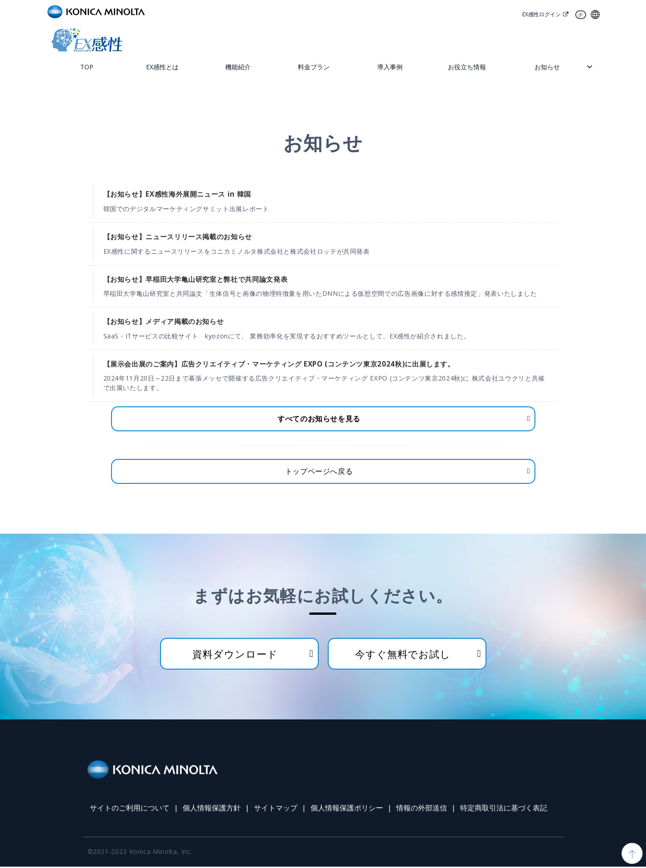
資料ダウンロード (557, 40)
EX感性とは (162, 67)
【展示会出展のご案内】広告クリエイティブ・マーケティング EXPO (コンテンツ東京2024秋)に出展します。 (279, 364)
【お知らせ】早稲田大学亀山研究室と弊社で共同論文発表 (195, 280)
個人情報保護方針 (212, 810)
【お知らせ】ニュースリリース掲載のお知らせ (177, 237)
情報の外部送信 (421, 810)
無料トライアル (363, 40)
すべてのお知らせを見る (318, 419)
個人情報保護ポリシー (347, 810)
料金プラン (314, 67)
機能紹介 (238, 67)
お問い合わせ (460, 40)
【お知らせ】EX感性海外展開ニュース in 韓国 (177, 195)
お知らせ (547, 67)
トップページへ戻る (319, 472)
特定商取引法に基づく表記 (503, 810)
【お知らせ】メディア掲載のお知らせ (163, 322)
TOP (86, 67)
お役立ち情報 (467, 67)
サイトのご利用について (130, 810)
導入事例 (390, 67)
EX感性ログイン (539, 14)
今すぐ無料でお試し (403, 655)
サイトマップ (275, 810)
